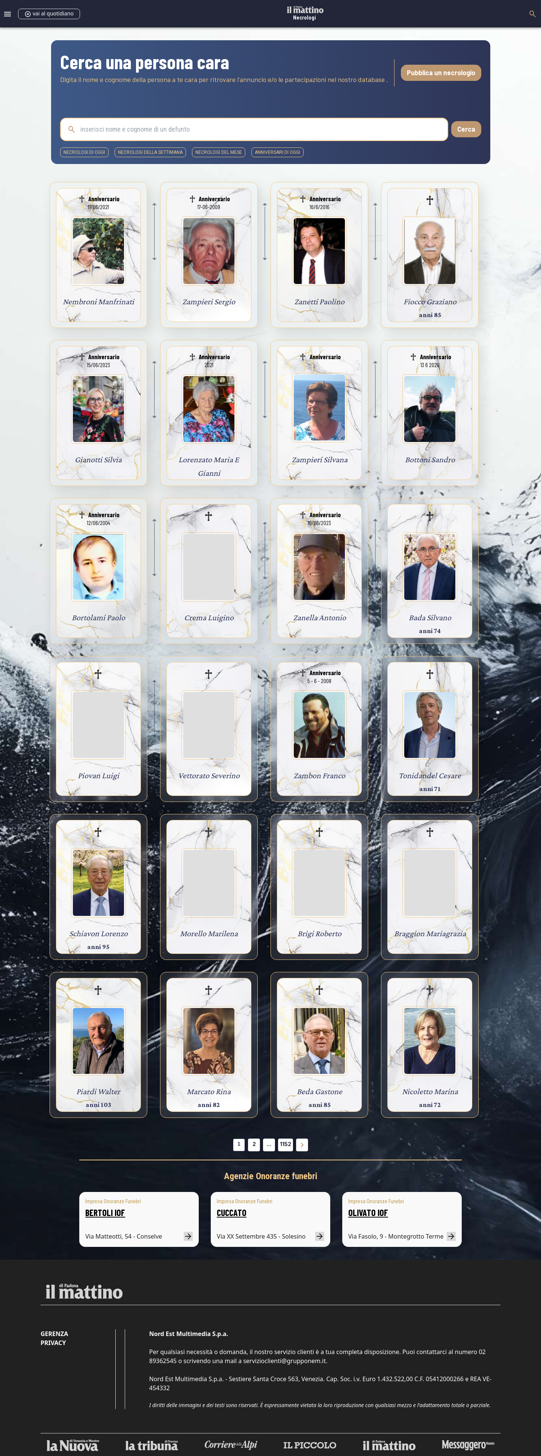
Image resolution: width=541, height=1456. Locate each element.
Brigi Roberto (320, 933)
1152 (285, 1144)
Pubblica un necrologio (441, 72)
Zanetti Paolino (319, 301)
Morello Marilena (209, 933)
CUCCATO (231, 1212)
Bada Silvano (430, 617)
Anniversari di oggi (277, 152)
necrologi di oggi (84, 152)
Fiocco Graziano (429, 301)
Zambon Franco (319, 775)
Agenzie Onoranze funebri (270, 1176)
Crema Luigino (209, 617)
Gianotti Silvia (98, 459)
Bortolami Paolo (98, 617)
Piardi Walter (98, 1091)
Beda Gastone (319, 1091)
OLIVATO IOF (368, 1212)
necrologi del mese (218, 152)
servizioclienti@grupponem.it (284, 1361)
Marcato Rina (209, 1091)
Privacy (53, 1343)
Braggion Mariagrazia (430, 933)
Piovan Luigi (98, 775)
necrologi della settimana (150, 152)
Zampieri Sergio (208, 301)
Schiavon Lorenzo (98, 933)
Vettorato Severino (209, 775)
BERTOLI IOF (105, 1212)
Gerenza (54, 1334)
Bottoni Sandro (430, 459)
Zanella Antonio (319, 617)
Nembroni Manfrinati (98, 301)
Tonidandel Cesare (430, 775)
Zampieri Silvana (320, 459)
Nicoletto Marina (430, 1091)
